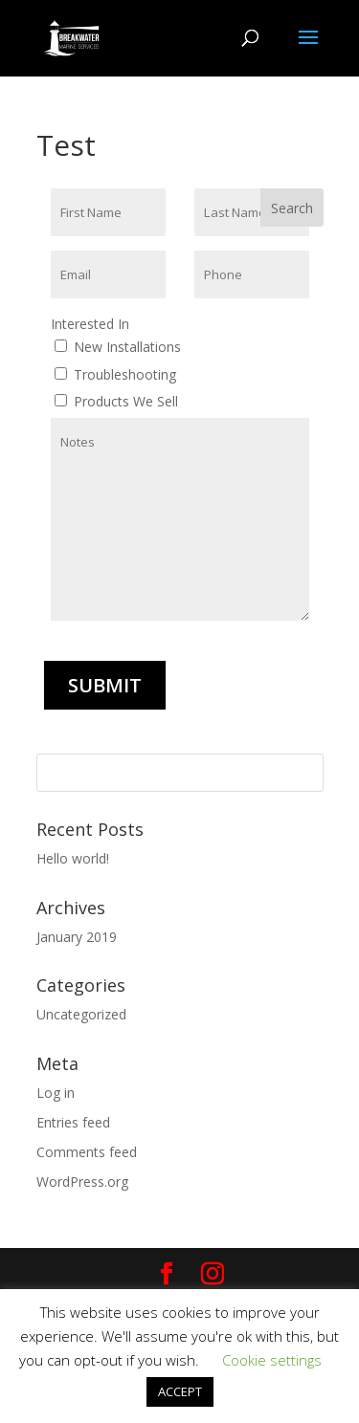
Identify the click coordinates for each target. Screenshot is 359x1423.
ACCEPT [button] (180, 1391)
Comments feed (86, 1152)
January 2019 (76, 937)
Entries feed (73, 1122)
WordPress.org (82, 1181)
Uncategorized (81, 1014)
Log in (55, 1093)
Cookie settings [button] (272, 1359)
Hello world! (72, 858)
